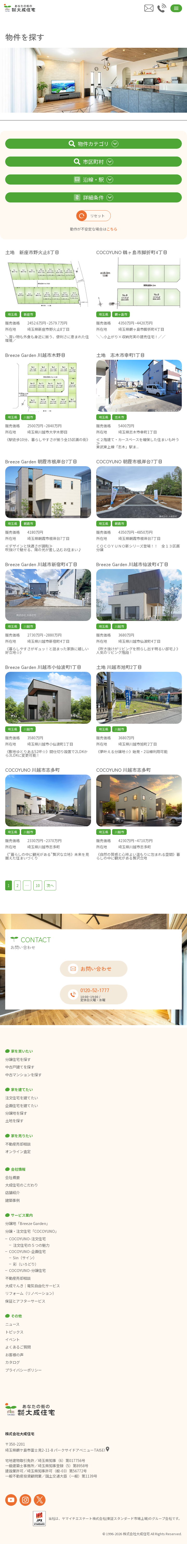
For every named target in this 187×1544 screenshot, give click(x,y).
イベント (12, 1339)
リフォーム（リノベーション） (31, 1293)
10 (38, 885)
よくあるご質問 (18, 1347)
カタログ (12, 1362)
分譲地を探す (16, 1113)
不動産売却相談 (18, 1144)
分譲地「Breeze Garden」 (27, 1223)
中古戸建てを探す (19, 1067)
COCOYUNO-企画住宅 (27, 1251)
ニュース (12, 1324)
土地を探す (14, 1120)
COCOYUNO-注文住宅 (27, 1239)
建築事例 (12, 1200)
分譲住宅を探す (18, 1059)
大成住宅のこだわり (21, 1185)
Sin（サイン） (25, 1257)
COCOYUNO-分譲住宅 (27, 1270)
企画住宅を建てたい (21, 1105)
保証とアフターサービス (25, 1301)
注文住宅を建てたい (21, 1098)
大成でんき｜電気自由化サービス (33, 1286)
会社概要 (12, 1177)
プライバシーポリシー (23, 1370)
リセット (90, 216)
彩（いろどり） (25, 1264)
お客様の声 (14, 1355)
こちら (111, 229)
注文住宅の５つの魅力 (31, 1245)
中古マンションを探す (23, 1074)
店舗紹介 (12, 1192)
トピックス (14, 1332)
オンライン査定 (18, 1151)
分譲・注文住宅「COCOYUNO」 (32, 1231)
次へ (50, 885)
